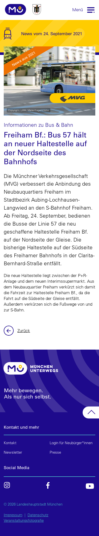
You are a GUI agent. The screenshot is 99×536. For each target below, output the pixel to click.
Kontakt (10, 442)
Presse (55, 452)
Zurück (9, 330)
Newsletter (13, 452)
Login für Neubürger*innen (71, 442)
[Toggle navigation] (91, 9)
